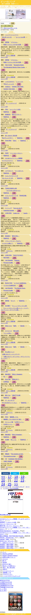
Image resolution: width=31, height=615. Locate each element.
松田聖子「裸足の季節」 (7, 544)
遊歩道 (22, 326)
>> (16, 484)
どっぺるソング (8, 2)
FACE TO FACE (18, 255)
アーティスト (15, 7)
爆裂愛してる (14, 417)
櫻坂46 (7, 454)
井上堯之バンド (9, 352)
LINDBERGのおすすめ (6, 585)
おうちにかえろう (7, 160)
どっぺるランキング (18, 486)
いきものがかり (9, 81)
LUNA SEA (8, 213)
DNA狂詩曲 (23, 195)
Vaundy (4, 562)
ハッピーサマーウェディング (11, 576)
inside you (16, 213)
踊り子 (4, 560)
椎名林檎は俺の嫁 (5, 514)
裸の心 (5, 569)
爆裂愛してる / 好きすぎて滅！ (13, 419)
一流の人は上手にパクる (10, 28)
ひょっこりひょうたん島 (19, 305)
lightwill (13, 614)
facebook (5, 473)
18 (16, 477)
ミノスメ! (28, 6)
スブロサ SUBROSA (20, 283)
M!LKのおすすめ (5, 580)
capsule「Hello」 (5, 539)
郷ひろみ (7, 395)
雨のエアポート (16, 114)
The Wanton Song (19, 288)
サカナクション (7, 574)
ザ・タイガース (9, 400)
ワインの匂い (7, 333)
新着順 (11, 32)
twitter (15, 473)
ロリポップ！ (22, 614)
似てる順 (4, 32)
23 (22, 480)
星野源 (7, 42)
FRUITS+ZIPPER (7, 554)
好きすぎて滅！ (7, 564)
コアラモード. (9, 171)
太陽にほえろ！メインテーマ (10, 354)
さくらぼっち (19, 171)
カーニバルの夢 (20, 37)
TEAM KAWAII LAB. (11, 188)
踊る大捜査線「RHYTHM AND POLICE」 (12, 536)
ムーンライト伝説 (15, 109)
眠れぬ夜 (16, 331)
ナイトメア (8, 208)
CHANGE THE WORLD (15, 459)
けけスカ (5, 559)
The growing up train (17, 454)
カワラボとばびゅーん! (13, 190)
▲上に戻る (3, 590)
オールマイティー (8, 571)
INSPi (7, 153)
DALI (6, 109)
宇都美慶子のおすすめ (6, 587)
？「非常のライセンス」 (7, 542)
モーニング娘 (9, 422)
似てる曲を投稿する (7, 26)
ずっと (4, 552)
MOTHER (6, 257)
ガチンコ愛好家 (10, 55)
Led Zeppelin (9, 260)
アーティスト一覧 (5, 486)
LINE (24, 473)
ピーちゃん (9, 430)
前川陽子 (7, 305)
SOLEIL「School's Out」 (7, 537)
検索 (12, 23)
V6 (6, 459)
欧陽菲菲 (7, 114)
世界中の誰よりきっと (9, 557)
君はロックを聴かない (9, 566)
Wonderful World (19, 65)
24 (3, 484)
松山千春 (7, 379)
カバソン (22, 6)
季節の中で (15, 379)
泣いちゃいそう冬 (7, 178)
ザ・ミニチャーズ (11, 103)
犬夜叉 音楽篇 (8, 461)
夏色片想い (15, 236)
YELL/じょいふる (9, 84)
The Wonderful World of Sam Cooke (14, 67)
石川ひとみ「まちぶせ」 (7, 541)
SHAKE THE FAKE (17, 86)
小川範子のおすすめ (6, 582)
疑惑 (14, 326)
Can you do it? (17, 208)
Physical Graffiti (8, 262)
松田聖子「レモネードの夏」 (8, 522)
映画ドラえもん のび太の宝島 (12, 44)
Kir (4, 376)
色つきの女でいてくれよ (9, 402)
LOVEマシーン (19, 422)
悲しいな (13, 439)
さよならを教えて (7, 243)
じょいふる (19, 81)
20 (3, 480)
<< (3, 477)
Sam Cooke (8, 65)
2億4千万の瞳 (16, 395)
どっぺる (3, 7)
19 (22, 477)
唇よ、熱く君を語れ (9, 567)
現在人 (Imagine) (17, 374)
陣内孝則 (7, 374)
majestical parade (9, 210)
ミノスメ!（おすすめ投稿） (11, 488)
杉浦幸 (7, 439)
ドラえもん (14, 42)
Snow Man (8, 140)
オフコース (8, 331)
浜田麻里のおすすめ (6, 583)
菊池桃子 (7, 236)
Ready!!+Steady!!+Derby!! (10, 555)
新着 (9, 7)
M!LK (6, 417)
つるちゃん (9, 251)
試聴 (3, 39)
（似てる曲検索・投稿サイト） (10, 3)
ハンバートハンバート (11, 35)
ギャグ (13, 300)
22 (16, 480)
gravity (25, 213)
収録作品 (6, 111)
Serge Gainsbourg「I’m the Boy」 (10, 531)
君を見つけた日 (6, 37)
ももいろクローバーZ (11, 176)
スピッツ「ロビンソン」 (7, 524)
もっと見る (3, 589)
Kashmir (16, 260)
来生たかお (8, 326)
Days (14, 140)
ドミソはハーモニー (16, 153)
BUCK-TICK (8, 283)
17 (10, 477)
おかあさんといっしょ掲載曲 (13, 158)
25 (9, 484)
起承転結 (6, 381)
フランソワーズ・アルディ (13, 241)
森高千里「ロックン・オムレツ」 (10, 525)
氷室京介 (7, 86)
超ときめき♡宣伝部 (11, 135)
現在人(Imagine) (17, 434)
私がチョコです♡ (7, 138)
